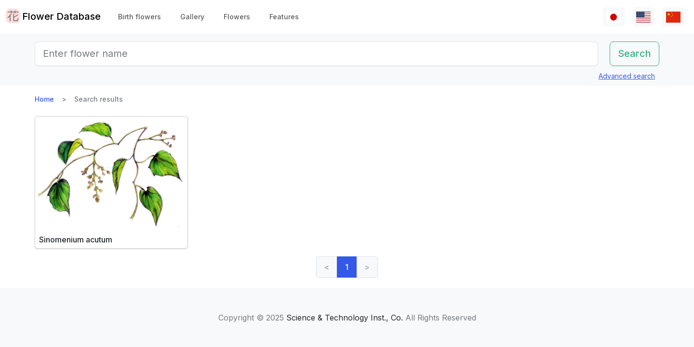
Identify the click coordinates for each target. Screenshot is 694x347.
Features (284, 17)
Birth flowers (139, 17)
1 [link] (346, 267)
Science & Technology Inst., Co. (344, 317)
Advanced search (627, 76)
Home (44, 99)
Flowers (237, 17)
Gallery (192, 17)
